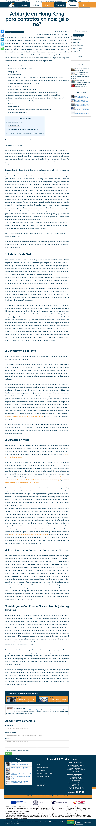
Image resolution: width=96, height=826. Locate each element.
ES (84, 1)
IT (88, 1)
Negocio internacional (15, 32)
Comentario (9, 738)
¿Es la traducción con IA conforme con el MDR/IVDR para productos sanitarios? (25, 701)
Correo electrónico (11, 732)
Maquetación (76, 42)
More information (88, 822)
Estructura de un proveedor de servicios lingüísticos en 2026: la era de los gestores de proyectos (21, 773)
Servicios (48, 5)
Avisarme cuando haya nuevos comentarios (18, 750)
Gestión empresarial (77, 39)
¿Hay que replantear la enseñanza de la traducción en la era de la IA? (82, 102)
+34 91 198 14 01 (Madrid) (40, 1)
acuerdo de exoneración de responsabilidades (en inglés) (24, 416)
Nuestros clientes (41, 770)
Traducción (75, 51)
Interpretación (76, 41)
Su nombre (9, 725)
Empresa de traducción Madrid (76, 765)
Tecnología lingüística (78, 50)
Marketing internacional (78, 44)
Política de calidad (41, 781)
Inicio (38, 764)
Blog (84, 5)
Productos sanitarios (77, 48)
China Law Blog (33, 710)
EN (82, 1)
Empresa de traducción (42, 767)
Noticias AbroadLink (77, 47)
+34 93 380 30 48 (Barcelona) (55, 1)
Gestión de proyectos (78, 38)
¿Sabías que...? (76, 53)
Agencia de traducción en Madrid (45, 773)
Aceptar (71, 822)
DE (80, 1)
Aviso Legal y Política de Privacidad (60, 795)
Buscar (80, 56)
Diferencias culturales (78, 36)
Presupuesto (60, 5)
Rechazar (79, 822)
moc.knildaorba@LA (77, 762)
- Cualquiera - (76, 35)
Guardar (8, 753)
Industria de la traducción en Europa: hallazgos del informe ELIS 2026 (82, 113)
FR (86, 1)
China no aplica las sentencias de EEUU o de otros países (28, 534)
